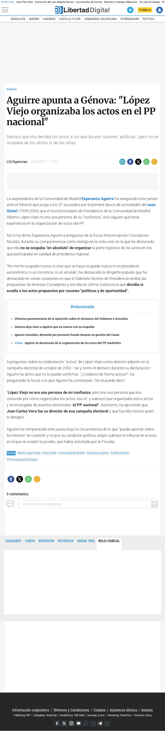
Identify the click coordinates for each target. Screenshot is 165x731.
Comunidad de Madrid (71, 453)
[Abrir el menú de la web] (28, 9)
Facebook (57, 723)
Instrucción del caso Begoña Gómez (54, 2)
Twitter (64, 723)
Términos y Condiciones (71, 710)
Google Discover (86, 723)
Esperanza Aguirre (97, 453)
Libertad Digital (82, 700)
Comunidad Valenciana (100, 19)
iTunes (108, 723)
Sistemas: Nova (143, 715)
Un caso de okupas (149, 2)
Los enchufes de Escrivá (89, 2)
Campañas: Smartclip (45, 715)
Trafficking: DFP (22, 715)
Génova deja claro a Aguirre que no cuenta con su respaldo (55, 327)
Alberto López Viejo (28, 453)
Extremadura (130, 19)
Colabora (145, 10)
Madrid (34, 19)
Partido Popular (119, 453)
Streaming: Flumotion (119, 715)
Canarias (49, 19)
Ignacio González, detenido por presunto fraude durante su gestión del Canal (67, 335)
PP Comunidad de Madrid (22, 459)
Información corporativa (30, 710)
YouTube (78, 723)
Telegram (100, 723)
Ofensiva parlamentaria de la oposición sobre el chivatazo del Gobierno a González (71, 319)
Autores (147, 710)
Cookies (99, 710)
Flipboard (93, 723)
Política (148, 19)
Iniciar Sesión (159, 10)
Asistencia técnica (123, 710)
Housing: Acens (96, 715)
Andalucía (18, 19)
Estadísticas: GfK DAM (72, 715)
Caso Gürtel (49, 453)
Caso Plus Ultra (24, 2)
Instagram (71, 723)
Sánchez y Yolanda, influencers (120, 2)
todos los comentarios (42, 504)
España (12, 89)
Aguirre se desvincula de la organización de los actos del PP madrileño (68, 343)
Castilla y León (70, 19)
